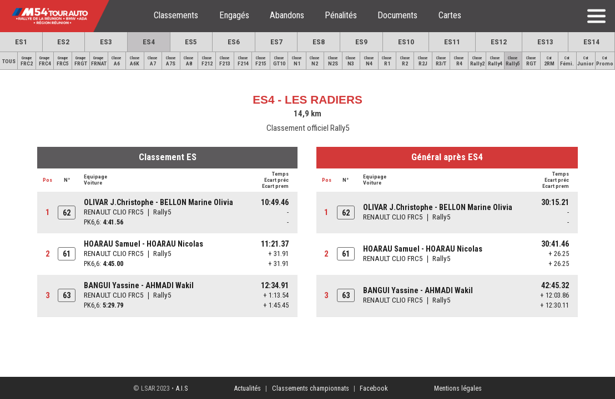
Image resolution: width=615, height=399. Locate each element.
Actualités (247, 388)
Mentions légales (458, 388)
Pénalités (341, 15)
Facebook (374, 388)
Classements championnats (310, 388)
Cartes (449, 15)
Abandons (287, 15)
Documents (397, 15)
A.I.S (181, 388)
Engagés (234, 15)
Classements (176, 15)
